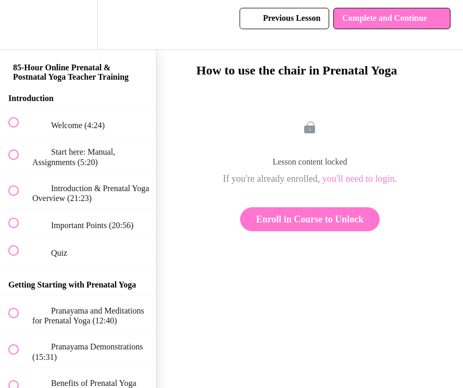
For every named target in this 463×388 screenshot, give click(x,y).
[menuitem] (78, 24)
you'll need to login (358, 178)
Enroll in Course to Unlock (310, 219)
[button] (19, 24)
